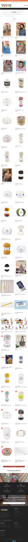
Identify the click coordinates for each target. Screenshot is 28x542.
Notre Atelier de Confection (17, 526)
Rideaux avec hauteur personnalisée (5, 526)
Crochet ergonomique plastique (6, 295)
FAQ (14, 514)
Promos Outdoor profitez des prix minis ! (14, 0)
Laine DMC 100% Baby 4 (4, 202)
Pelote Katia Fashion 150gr (5, 350)
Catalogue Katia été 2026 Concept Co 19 (6, 73)
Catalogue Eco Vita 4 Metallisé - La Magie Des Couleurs (20, 275)
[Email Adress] (12, 503)
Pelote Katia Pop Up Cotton (19, 110)
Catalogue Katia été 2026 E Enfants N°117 (20, 55)
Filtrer (14, 18)
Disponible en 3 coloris (18, 441)
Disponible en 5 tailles (3, 294)
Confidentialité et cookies (17, 515)
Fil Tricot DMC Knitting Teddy (5, 239)
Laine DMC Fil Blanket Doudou (19, 202)
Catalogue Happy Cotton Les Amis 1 (20, 331)
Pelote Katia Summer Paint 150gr (6, 405)
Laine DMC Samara (18, 239)
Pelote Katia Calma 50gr (5, 423)
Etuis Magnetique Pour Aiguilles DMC (20, 294)
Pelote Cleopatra (18, 165)
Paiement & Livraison (17, 511)
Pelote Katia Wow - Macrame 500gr (20, 405)
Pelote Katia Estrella (4, 147)
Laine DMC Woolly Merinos (19, 257)
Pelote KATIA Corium (4, 165)
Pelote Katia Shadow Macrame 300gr (21, 423)
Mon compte (25, 2)
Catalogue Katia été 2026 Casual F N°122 (6, 55)
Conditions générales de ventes (18, 513)
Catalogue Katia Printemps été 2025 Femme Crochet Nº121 (6, 368)
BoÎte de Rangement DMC (19, 312)
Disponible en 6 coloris (4, 164)
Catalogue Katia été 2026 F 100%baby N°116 (7, 37)
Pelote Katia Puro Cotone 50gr (20, 442)
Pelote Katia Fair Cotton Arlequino (20, 128)
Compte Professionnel (3, 525)
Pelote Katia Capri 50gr (18, 368)
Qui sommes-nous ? (17, 524)
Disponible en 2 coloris (18, 91)
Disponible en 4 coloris (18, 164)
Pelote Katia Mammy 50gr (5, 442)
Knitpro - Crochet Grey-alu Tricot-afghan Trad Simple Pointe (20, 461)
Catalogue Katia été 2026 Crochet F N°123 (20, 37)
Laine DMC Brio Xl (3, 220)
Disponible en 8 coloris (4, 91)
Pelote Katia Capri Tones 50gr (5, 386)
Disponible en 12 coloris (4, 201)
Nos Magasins (20, 2)
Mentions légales (16, 512)
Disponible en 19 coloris (18, 367)
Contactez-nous (16, 510)
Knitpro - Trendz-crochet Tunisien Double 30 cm (6, 314)
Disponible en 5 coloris (4, 146)
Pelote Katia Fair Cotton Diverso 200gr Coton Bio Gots (6, 461)
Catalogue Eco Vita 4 (18, 348)
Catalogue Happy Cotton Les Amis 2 (6, 331)
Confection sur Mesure (3, 524)
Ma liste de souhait (2, 534)
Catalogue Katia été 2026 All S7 (20, 72)
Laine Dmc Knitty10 (4, 257)
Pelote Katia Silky (3, 110)
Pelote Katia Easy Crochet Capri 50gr (21, 386)
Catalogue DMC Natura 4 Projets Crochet (6, 183)
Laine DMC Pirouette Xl (18, 220)
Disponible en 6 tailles (17, 459)
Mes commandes (2, 535)
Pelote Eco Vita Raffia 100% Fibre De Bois (6, 276)
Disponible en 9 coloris (18, 238)
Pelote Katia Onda (4, 128)
